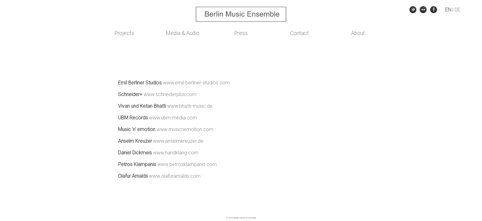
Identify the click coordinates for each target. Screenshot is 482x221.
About (358, 33)
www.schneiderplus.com (170, 94)
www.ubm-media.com (173, 118)
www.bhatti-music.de (189, 106)
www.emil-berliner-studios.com (196, 83)
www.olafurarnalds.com (174, 176)
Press (241, 33)
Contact (299, 33)
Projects (124, 33)
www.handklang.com (175, 153)
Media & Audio (183, 33)
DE (457, 10)
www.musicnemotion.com (184, 129)
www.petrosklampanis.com (187, 164)
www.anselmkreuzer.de (178, 141)
